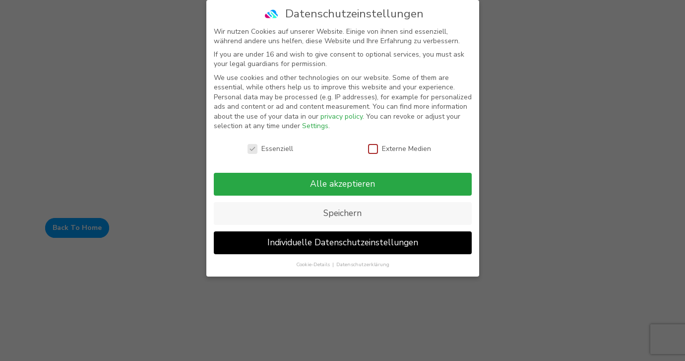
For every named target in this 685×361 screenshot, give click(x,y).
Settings (315, 126)
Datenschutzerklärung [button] (362, 264)
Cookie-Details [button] (313, 264)
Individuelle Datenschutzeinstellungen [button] (342, 242)
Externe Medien (399, 148)
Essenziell (270, 148)
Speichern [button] (342, 212)
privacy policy (341, 116)
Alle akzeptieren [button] (342, 183)
